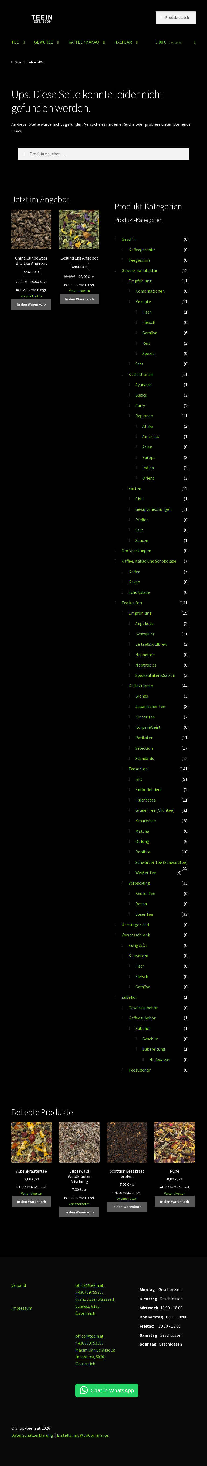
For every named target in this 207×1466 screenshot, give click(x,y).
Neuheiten (145, 654)
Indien (148, 467)
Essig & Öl (138, 945)
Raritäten (144, 737)
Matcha (142, 831)
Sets (139, 363)
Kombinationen (150, 291)
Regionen (144, 415)
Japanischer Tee (150, 706)
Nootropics (145, 665)
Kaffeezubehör (142, 1018)
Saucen (141, 540)
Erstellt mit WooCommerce (82, 1435)
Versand (18, 1285)
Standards (144, 758)
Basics (141, 395)
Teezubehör (140, 1070)
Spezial (149, 353)
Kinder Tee (145, 717)
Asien (147, 447)
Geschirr (129, 239)
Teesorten (138, 768)
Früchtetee (145, 800)
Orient (148, 478)
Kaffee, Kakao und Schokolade (149, 561)
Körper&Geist (148, 727)
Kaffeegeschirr (142, 249)
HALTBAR (123, 42)
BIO (138, 779)
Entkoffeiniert (148, 789)
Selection (144, 748)
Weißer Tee (145, 872)
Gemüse (149, 332)
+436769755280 (89, 1292)
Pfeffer (141, 519)
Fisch (147, 312)
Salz (139, 530)
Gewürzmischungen (153, 509)
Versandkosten (31, 296)
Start (19, 62)
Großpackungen (136, 550)
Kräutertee (145, 820)
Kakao (134, 581)
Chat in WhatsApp (112, 1390)
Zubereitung (153, 1049)
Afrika (147, 426)
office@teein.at (89, 1285)
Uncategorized (135, 924)
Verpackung (139, 883)
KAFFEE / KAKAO (83, 42)
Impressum (21, 1308)
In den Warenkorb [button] (31, 304)
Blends (141, 696)
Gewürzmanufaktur (139, 270)
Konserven (138, 955)
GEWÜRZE (43, 42)
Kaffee (134, 571)
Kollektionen (141, 374)
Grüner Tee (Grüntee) (154, 810)
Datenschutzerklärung (32, 1435)
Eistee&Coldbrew (151, 644)
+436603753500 (89, 1343)
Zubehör (129, 997)
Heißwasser (160, 1059)
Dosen (141, 903)
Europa (149, 457)
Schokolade (139, 592)
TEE (15, 42)
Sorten (135, 488)
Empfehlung (140, 280)
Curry (140, 405)
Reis (146, 343)
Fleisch (148, 322)
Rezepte (143, 301)
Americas (150, 436)
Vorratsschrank (136, 934)
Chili (139, 498)
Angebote (144, 623)
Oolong (142, 841)
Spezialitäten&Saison (155, 675)
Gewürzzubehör (143, 1007)
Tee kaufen (132, 602)
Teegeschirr (139, 260)
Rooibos (143, 851)
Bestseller (144, 634)
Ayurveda (143, 384)
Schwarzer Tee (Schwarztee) (161, 862)
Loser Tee (144, 914)
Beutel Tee (145, 893)
